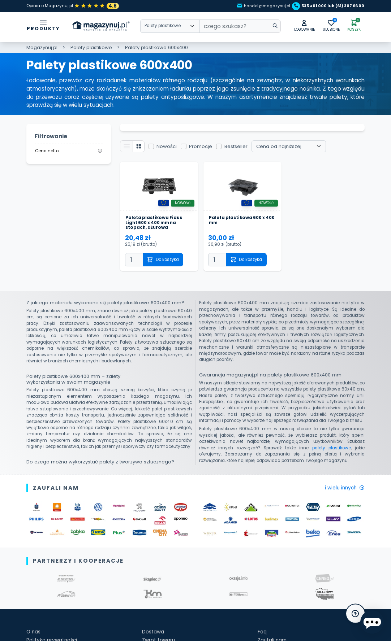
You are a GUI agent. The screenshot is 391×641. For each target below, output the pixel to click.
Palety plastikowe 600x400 (156, 47)
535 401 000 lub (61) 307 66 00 (325, 6)
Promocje (204, 148)
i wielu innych (342, 493)
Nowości (170, 148)
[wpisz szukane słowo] (263, 27)
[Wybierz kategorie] (170, 27)
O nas (34, 637)
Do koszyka (166, 264)
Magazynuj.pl (41, 47)
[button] (296, 26)
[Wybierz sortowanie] (292, 148)
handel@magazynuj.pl (249, 6)
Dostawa (154, 637)
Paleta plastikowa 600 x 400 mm (240, 224)
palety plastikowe (331, 452)
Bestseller (239, 148)
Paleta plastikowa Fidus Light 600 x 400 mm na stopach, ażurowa (157, 226)
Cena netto (68, 151)
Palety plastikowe (91, 47)
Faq (262, 637)
